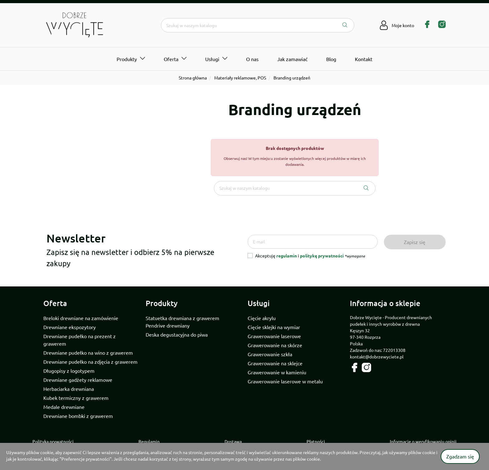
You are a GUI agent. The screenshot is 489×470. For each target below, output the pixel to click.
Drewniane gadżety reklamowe (77, 379)
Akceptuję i (310, 255)
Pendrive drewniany (168, 325)
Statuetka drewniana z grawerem (182, 318)
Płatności (316, 441)
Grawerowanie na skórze (275, 345)
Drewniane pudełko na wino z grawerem (88, 352)
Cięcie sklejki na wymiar (274, 327)
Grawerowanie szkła (270, 354)
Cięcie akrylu (262, 318)
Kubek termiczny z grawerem (76, 398)
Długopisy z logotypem (68, 370)
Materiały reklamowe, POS (240, 77)
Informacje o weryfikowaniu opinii (423, 441)
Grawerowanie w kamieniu (277, 372)
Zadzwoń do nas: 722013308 (377, 350)
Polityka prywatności (53, 441)
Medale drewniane (64, 407)
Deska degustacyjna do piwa (177, 334)
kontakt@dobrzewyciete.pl (377, 356)
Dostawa (233, 441)
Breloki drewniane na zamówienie (80, 318)
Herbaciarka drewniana (68, 389)
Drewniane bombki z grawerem (78, 416)
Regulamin (149, 441)
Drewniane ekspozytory (69, 327)
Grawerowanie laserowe (274, 336)
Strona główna (193, 77)
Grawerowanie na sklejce (275, 363)
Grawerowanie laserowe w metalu (285, 381)
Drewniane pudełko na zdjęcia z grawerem (90, 361)
